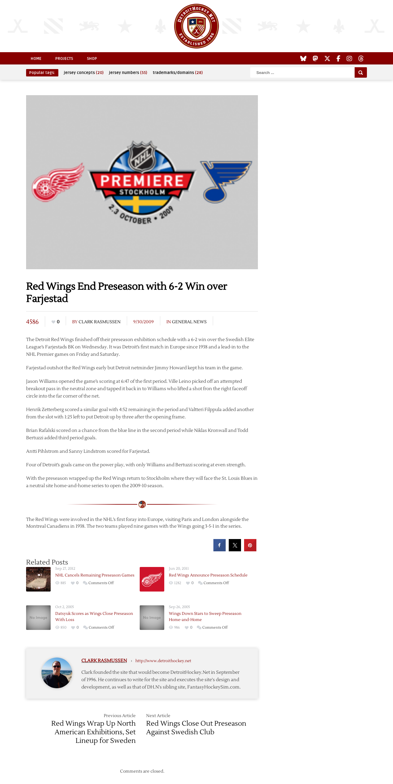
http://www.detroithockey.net (163, 660)
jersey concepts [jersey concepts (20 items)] (83, 72)
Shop (92, 58)
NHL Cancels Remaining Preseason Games (94, 575)
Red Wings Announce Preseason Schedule (208, 575)
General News (189, 322)
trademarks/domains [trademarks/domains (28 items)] (178, 72)
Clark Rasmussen (100, 322)
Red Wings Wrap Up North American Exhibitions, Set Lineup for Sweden (93, 732)
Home (36, 58)
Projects (64, 58)
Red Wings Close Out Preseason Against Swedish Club (196, 727)
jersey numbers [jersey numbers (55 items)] (128, 72)
